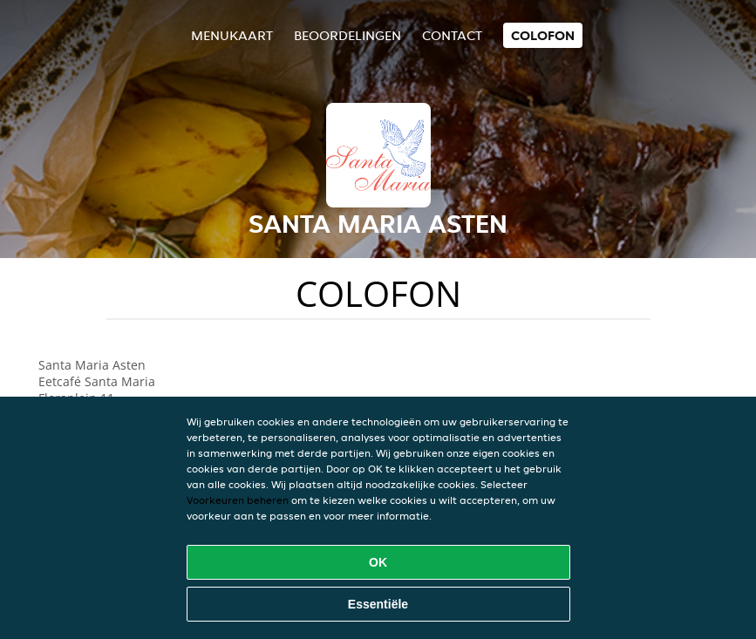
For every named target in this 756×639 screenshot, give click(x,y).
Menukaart (232, 35)
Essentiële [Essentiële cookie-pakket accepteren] (378, 604)
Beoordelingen (347, 35)
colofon (543, 35)
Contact (452, 35)
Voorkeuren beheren (238, 499)
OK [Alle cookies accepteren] (378, 562)
